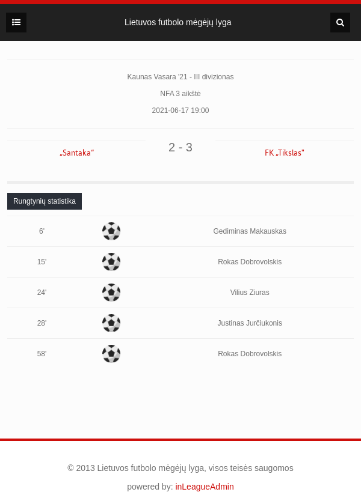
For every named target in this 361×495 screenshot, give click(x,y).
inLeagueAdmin (204, 486)
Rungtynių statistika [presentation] (44, 201)
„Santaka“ (77, 153)
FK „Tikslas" (284, 153)
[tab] (44, 201)
